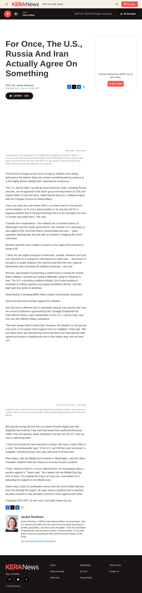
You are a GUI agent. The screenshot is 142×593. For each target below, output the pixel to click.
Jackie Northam (25, 85)
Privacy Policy (86, 578)
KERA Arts (54, 578)
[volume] (16, 14)
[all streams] (128, 13)
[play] (7, 14)
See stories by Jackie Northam (38, 541)
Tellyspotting (85, 565)
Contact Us (114, 571)
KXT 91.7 (84, 571)
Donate (130, 4)
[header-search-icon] (117, 4)
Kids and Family (57, 571)
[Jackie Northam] (12, 523)
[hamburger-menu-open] (6, 4)
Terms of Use (115, 565)
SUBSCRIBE (115, 83)
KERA (53, 565)
